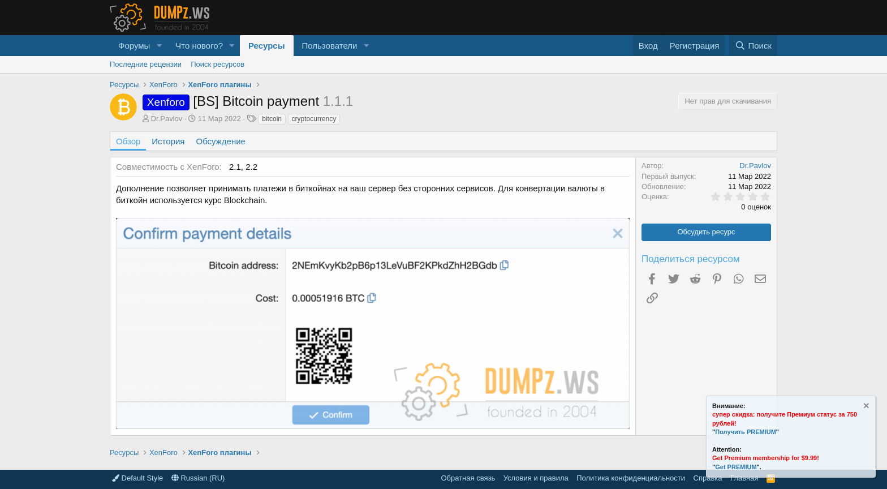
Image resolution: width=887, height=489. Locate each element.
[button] (159, 45)
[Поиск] (753, 45)
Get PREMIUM (735, 467)
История (168, 141)
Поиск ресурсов (217, 64)
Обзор (128, 141)
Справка (708, 478)
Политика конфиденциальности (630, 478)
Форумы (134, 45)
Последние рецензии (146, 64)
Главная (744, 478)
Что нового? (199, 45)
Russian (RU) (198, 478)
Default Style (137, 478)
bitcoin (272, 119)
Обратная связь (468, 478)
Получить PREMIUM (745, 431)
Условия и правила (536, 478)
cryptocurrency (314, 119)
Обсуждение (221, 141)
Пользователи (330, 45)
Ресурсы (266, 45)
